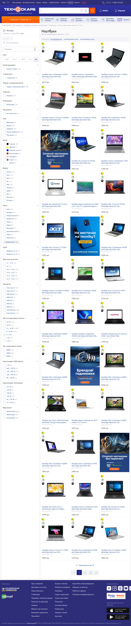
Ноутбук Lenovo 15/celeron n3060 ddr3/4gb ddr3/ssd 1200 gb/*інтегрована (55, 292)
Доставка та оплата (29, 3)
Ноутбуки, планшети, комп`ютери (35, 25)
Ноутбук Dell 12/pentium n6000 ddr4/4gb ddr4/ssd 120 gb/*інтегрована (54, 335)
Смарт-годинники (62, 594)
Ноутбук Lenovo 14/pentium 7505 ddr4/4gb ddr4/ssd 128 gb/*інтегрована (114, 162)
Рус (8, 2)
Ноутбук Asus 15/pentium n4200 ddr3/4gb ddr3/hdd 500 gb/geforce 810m (55, 75)
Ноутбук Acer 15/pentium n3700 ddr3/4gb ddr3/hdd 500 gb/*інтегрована (84, 464)
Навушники (59, 609)
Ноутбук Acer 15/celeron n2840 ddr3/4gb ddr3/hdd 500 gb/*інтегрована (84, 119)
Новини (38, 3)
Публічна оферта (79, 591)
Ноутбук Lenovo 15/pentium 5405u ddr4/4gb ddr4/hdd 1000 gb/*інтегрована (84, 75)
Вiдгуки (45, 3)
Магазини (64, 3)
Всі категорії (17, 25)
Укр (4, 2)
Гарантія (77, 3)
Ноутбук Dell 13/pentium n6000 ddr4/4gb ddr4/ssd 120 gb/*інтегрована (54, 464)
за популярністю (56, 39)
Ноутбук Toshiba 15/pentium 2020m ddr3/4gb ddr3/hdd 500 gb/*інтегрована (84, 335)
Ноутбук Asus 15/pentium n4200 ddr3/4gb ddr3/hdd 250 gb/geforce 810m (84, 551)
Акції (84, 3)
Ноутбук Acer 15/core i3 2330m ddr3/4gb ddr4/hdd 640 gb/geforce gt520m (54, 248)
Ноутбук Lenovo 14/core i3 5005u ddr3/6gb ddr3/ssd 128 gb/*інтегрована (114, 75)
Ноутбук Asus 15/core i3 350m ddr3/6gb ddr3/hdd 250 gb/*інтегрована (113, 292)
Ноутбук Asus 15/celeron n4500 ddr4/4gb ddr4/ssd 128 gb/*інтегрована (113, 551)
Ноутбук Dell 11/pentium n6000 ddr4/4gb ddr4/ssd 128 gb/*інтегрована (113, 421)
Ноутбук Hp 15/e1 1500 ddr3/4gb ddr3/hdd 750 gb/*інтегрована (55, 421)
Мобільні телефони (62, 587)
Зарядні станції (61, 612)
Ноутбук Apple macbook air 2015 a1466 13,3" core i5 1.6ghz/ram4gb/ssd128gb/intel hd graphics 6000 (85, 421)
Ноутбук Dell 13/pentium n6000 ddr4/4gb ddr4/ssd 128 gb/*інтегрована (54, 378)
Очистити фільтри (12, 42)
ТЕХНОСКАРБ (6, 25)
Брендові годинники (39, 612)
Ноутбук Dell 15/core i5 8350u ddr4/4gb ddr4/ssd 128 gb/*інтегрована (113, 205)
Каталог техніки (61, 583)
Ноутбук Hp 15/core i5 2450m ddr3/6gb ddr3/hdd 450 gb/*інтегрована (83, 162)
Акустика (58, 616)
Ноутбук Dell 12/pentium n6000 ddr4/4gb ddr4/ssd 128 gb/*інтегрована (113, 378)
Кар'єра (70, 3)
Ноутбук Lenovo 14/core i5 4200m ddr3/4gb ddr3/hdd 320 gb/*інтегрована (55, 119)
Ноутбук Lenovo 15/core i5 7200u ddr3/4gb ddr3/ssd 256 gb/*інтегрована (55, 551)
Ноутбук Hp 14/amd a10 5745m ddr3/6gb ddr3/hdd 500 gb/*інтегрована (54, 205)
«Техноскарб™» (32, 623)
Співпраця (35, 594)
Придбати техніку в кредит (42, 598)
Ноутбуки (52, 25)
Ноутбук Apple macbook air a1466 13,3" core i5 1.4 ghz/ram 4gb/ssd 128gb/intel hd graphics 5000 (85, 205)
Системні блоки (61, 605)
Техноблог (35, 616)
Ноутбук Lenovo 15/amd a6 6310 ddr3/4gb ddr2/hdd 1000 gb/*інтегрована (85, 508)
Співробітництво (54, 3)
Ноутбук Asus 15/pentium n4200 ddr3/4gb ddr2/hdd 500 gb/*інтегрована (114, 248)
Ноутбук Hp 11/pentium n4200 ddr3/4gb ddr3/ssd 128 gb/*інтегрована (113, 119)
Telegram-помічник (80, 587)
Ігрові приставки (61, 598)
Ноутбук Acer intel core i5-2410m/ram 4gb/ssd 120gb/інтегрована (53, 508)
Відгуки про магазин (39, 609)
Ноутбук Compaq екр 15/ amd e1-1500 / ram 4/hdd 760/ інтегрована (114, 335)
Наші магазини (37, 591)
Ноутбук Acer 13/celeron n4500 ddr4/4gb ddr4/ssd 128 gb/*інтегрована (84, 292)
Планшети (59, 601)
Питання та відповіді (39, 601)
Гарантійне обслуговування (83, 583)
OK (36, 59)
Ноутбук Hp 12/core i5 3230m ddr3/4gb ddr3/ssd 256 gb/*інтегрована (113, 508)
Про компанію (37, 583)
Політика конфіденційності (83, 594)
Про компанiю (16, 3)
